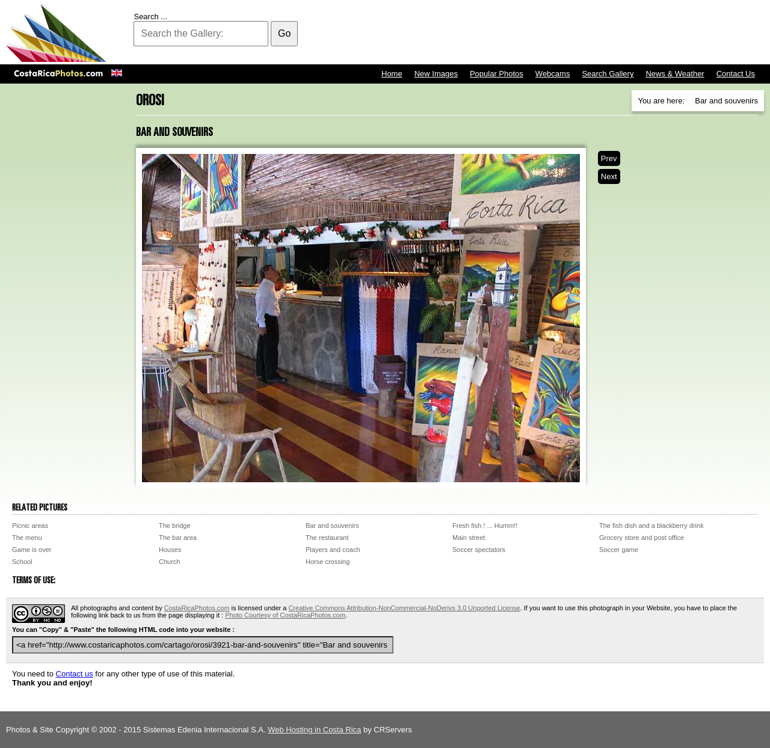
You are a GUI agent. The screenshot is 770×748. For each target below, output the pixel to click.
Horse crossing (328, 561)
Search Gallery (607, 73)
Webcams (552, 73)
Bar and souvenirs (332, 525)
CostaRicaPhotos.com (197, 608)
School (22, 561)
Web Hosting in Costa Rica (314, 729)
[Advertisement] (545, 33)
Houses (170, 549)
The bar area (178, 537)
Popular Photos (496, 73)
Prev (609, 158)
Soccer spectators (478, 549)
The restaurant (327, 537)
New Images (436, 73)
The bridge (175, 525)
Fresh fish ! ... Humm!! (484, 525)
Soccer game (618, 549)
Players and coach (333, 549)
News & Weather (674, 73)
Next (609, 176)
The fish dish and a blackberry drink (651, 525)
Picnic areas (30, 525)
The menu (27, 537)
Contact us (74, 673)
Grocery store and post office (641, 537)
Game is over (31, 549)
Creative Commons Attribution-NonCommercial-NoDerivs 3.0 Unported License (404, 608)
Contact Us (735, 73)
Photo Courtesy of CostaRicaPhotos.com (285, 615)
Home (391, 73)
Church (169, 561)
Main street (468, 537)
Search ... (150, 16)
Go (284, 33)
